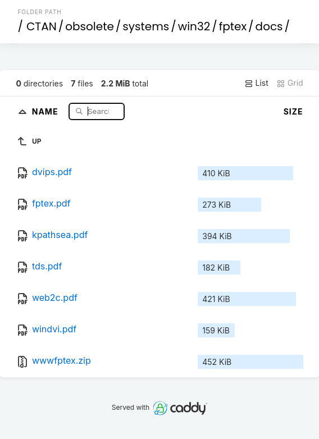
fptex (233, 26)
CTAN (41, 26)
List (256, 83)
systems (145, 26)
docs (269, 26)
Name (46, 111)
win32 (194, 26)
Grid (289, 83)
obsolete (89, 26)
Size (293, 111)
